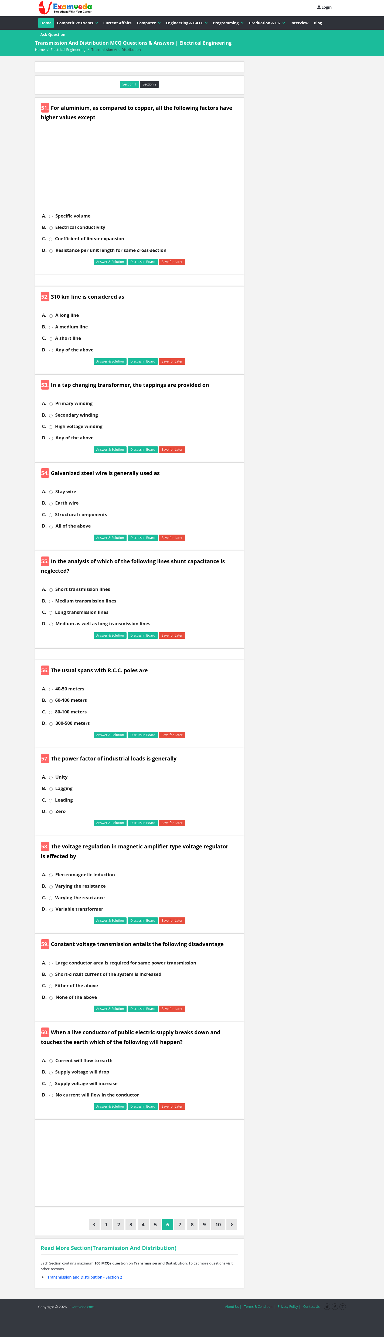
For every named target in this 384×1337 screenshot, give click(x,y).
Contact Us (311, 1306)
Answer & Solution (110, 261)
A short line (68, 338)
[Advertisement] (141, 171)
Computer (149, 22)
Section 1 (129, 84)
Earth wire (67, 503)
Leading (64, 800)
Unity (61, 777)
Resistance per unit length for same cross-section (111, 250)
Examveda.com (81, 1306)
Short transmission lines (82, 589)
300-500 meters (73, 723)
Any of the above (75, 350)
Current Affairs (117, 22)
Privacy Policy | (289, 1306)
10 (218, 1224)
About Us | (233, 1306)
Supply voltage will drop (82, 1072)
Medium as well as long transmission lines (103, 624)
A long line (67, 315)
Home (46, 22)
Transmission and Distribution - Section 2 (84, 1277)
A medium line (71, 327)
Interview (299, 22)
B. (44, 227)
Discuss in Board (142, 261)
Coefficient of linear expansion (89, 239)
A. (44, 216)
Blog (318, 22)
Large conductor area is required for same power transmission (125, 963)
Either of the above (76, 986)
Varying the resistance (80, 886)
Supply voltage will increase (86, 1083)
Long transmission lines (81, 612)
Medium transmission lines (85, 601)
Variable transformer (79, 909)
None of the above (76, 997)
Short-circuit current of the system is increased (108, 974)
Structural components (81, 515)
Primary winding (74, 403)
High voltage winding (79, 426)
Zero (61, 811)
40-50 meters (69, 689)
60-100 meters (71, 700)
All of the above (73, 526)
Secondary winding (76, 415)
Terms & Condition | (259, 1306)
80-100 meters (71, 712)
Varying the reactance (80, 898)
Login (324, 7)
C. (44, 239)
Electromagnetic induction (85, 875)
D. (44, 250)
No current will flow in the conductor (97, 1095)
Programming (228, 22)
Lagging (64, 788)
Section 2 (149, 84)
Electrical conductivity (80, 227)
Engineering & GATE (187, 22)
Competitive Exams (77, 22)
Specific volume (73, 216)
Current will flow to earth (84, 1060)
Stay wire (65, 492)
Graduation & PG (267, 22)
